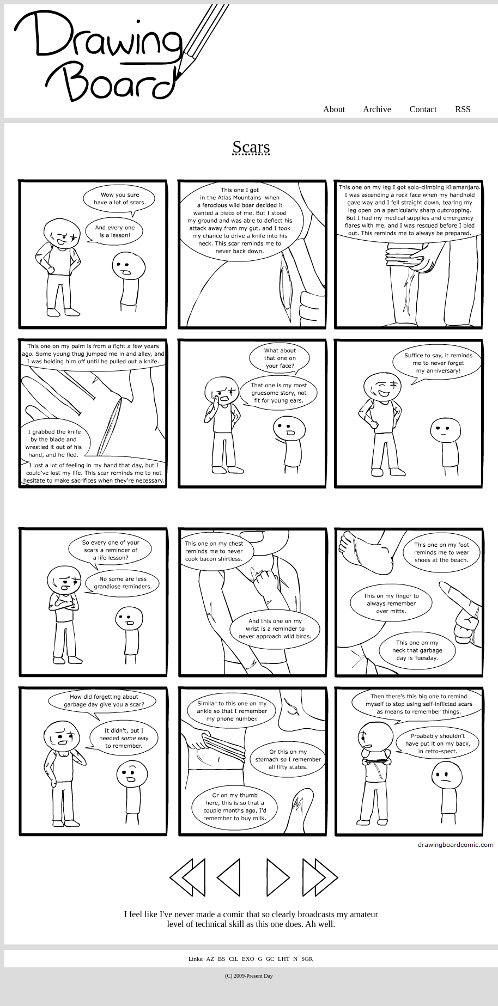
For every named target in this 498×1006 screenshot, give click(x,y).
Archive (377, 109)
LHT (283, 958)
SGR (307, 958)
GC (270, 958)
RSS (463, 109)
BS (221, 958)
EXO (248, 958)
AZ (211, 958)
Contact (423, 109)
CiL (233, 958)
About (334, 109)
